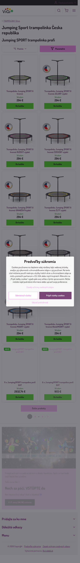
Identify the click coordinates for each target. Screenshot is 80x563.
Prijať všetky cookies (55, 295)
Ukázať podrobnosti (40, 302)
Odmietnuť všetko (23, 295)
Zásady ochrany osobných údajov (40, 287)
